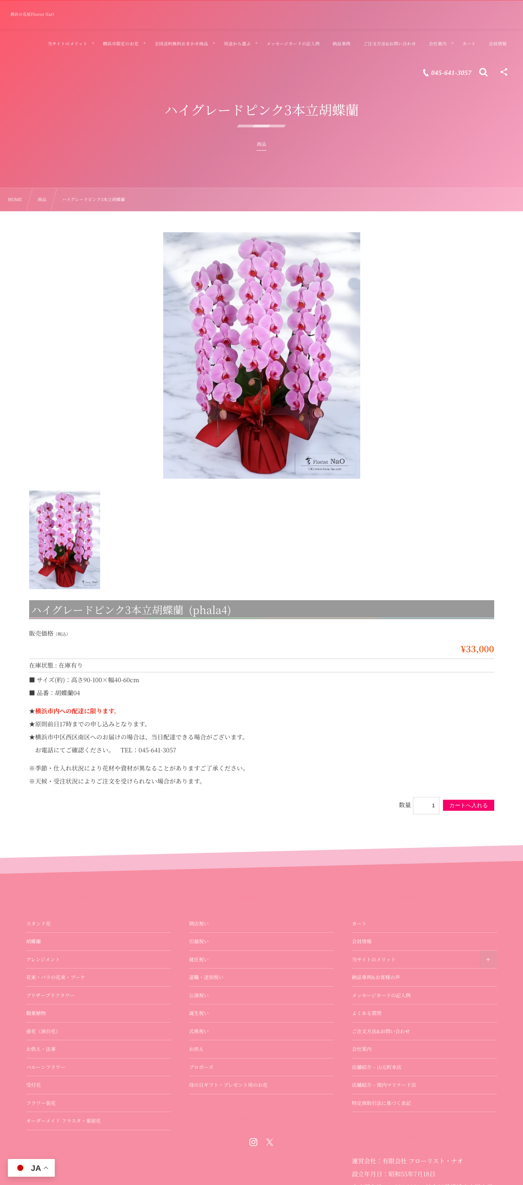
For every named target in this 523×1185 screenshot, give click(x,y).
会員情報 (362, 941)
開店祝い (199, 923)
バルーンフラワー (45, 1067)
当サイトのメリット (374, 959)
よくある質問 (367, 1013)
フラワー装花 (41, 1103)
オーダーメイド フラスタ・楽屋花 (63, 1120)
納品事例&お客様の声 (376, 977)
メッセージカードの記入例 (381, 995)
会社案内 (362, 1049)
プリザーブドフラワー (50, 995)
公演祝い (199, 995)
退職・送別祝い (206, 977)
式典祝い (199, 1031)
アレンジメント (43, 959)
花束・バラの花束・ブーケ (55, 977)
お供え (196, 1049)
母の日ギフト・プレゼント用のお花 (228, 1084)
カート (359, 923)
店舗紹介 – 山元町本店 (377, 1067)
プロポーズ (201, 1067)
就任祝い (199, 959)
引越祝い (199, 941)
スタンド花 (38, 923)
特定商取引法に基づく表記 (381, 1103)
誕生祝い (199, 1013)
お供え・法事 (41, 1049)
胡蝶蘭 (33, 941)
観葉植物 (36, 1013)
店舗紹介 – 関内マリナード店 (384, 1084)
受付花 (33, 1084)
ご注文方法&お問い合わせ (381, 1031)
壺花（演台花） (43, 1031)
